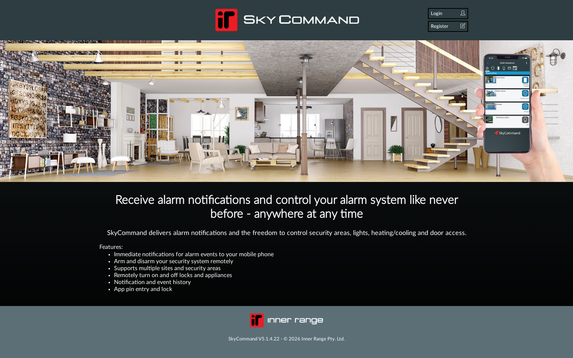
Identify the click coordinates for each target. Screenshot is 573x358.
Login (448, 13)
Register (448, 26)
